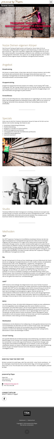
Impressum (22, 420)
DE (49, 5)
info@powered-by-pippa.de (11, 384)
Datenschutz (31, 420)
